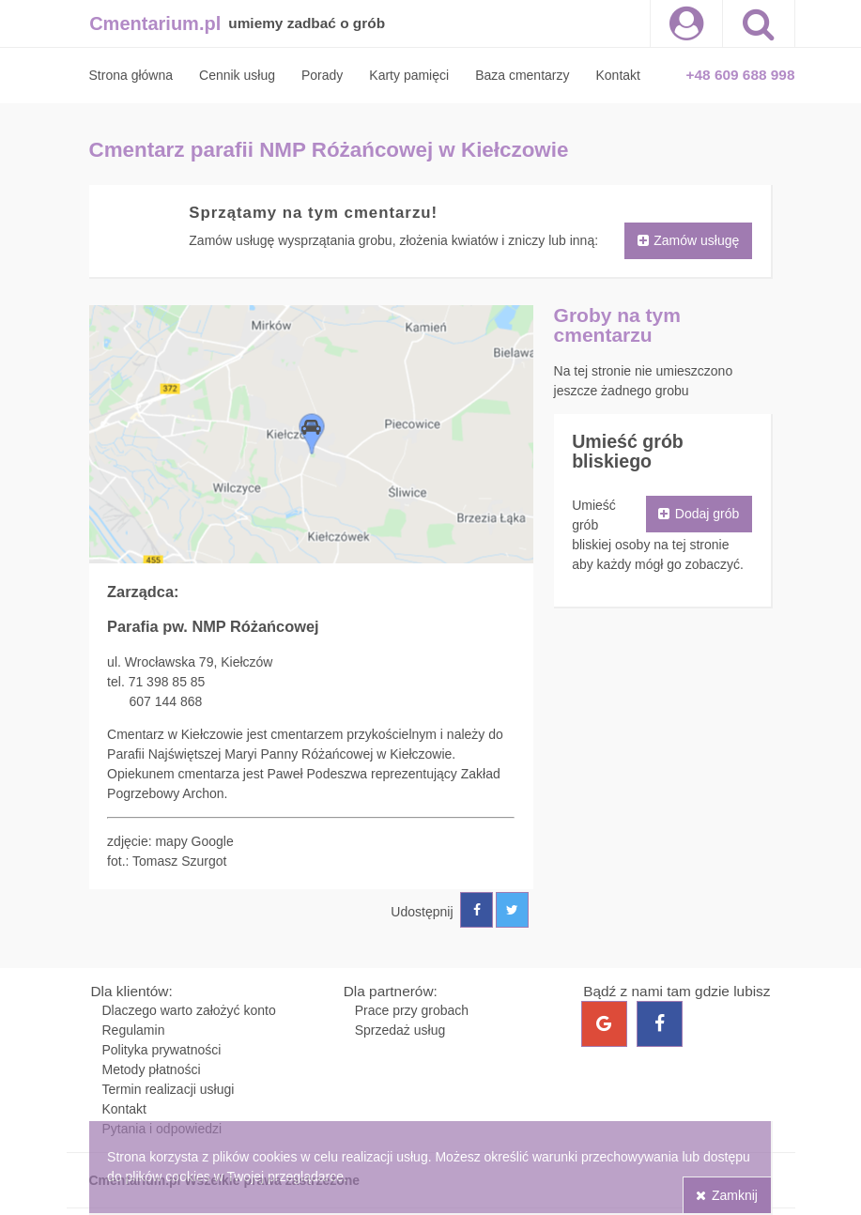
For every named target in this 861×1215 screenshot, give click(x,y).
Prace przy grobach (412, 1010)
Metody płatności (151, 1069)
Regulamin (133, 1030)
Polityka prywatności (162, 1049)
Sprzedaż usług (400, 1030)
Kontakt (124, 1108)
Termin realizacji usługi (168, 1089)
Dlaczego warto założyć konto (189, 1010)
